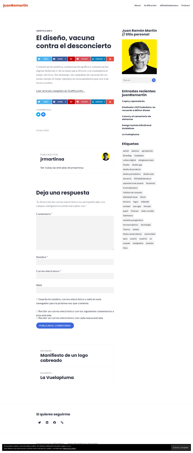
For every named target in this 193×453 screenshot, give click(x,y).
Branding (127, 155)
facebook (150, 183)
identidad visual (130, 197)
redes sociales (147, 211)
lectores (127, 201)
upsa (125, 238)
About (137, 6)
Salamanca (128, 215)
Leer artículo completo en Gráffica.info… (60, 90)
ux (151, 238)
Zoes (125, 248)
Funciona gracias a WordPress (50, 443)
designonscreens (146, 160)
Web (39, 285)
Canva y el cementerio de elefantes (136, 118)
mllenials (145, 201)
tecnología (146, 224)
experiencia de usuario (133, 183)
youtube (149, 243)
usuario (133, 238)
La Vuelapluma (130, 134)
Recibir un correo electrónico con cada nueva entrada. (70, 317)
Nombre (42, 257)
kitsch (143, 197)
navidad (126, 206)
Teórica (126, 229)
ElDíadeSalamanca (142, 178)
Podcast (185, 6)
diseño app (137, 164)
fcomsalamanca (130, 187)
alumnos (135, 150)
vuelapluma (138, 243)
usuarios (143, 238)
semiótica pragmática (133, 220)
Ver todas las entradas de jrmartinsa (61, 167)
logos (135, 201)
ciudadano (139, 155)
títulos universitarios (132, 234)
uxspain (126, 243)
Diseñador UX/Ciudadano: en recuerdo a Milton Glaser (138, 109)
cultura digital (129, 160)
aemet (126, 150)
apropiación (147, 150)
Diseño (126, 164)
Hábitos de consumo (132, 192)
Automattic (93, 443)
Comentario (44, 213)
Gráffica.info (149, 6)
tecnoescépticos (130, 224)
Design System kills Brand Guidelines (136, 127)
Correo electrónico (48, 271)
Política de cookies (69, 448)
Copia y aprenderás (133, 101)
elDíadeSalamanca (168, 6)
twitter (136, 229)
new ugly (137, 206)
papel (125, 211)
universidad (149, 234)
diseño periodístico (132, 174)
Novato (147, 206)
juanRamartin (16, 6)
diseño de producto (132, 169)
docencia (127, 178)
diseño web (148, 174)
